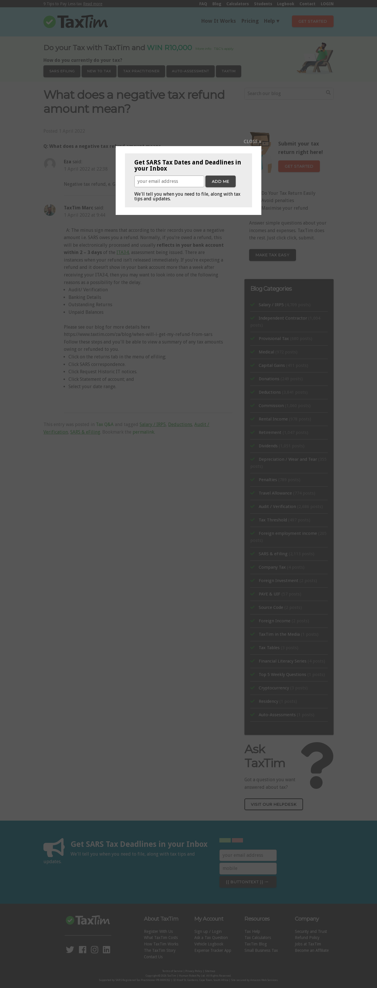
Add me (220, 181)
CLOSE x (252, 141)
